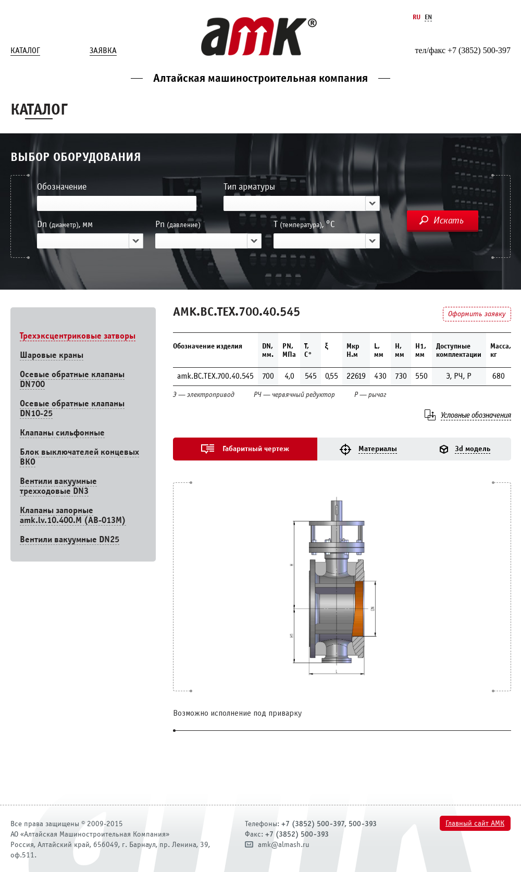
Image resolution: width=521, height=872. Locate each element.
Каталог (25, 50)
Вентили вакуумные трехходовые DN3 (58, 486)
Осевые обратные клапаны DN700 (72, 379)
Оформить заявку (476, 313)
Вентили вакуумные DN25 (69, 539)
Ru (416, 17)
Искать (448, 220)
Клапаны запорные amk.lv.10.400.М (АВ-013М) (73, 515)
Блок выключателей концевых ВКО (79, 457)
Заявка (103, 50)
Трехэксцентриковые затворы (77, 336)
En (428, 17)
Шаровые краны (51, 355)
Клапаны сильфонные (62, 433)
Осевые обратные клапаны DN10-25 (72, 408)
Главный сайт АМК (474, 823)
